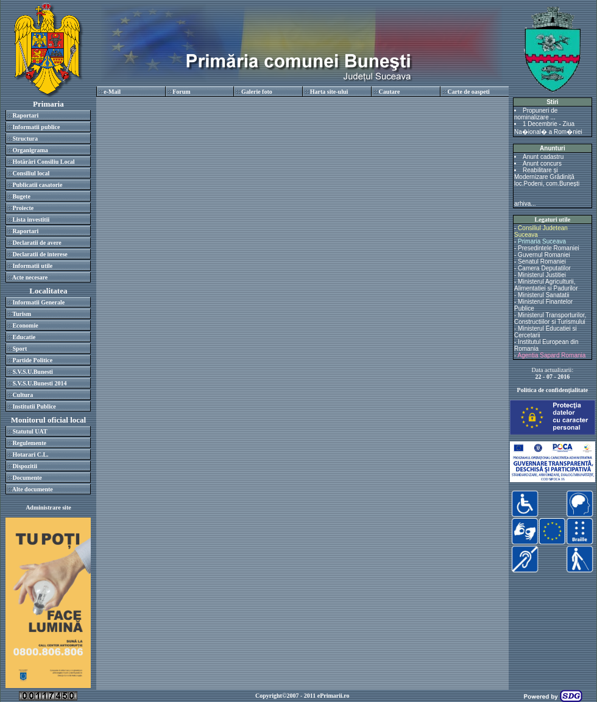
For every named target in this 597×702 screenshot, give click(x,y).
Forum (181, 91)
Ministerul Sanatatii (543, 295)
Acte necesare (30, 277)
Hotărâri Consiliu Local (43, 161)
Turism (21, 314)
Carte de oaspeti (468, 91)
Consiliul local (30, 173)
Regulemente (29, 443)
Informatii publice (36, 127)
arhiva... (525, 203)
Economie (25, 325)
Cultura (22, 394)
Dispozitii (24, 466)
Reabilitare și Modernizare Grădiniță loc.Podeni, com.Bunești (546, 177)
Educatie (23, 337)
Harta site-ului (329, 91)
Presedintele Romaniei (548, 248)
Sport (19, 348)
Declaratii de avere (36, 242)
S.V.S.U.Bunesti (32, 371)
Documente (26, 477)
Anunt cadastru (543, 156)
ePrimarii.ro (333, 695)
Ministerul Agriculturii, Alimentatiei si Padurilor (546, 285)
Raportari (25, 115)
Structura (25, 138)
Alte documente (32, 489)
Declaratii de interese (39, 254)
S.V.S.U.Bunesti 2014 (39, 383)
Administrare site (48, 507)
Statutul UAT (29, 431)
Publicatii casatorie (37, 184)
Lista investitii (30, 219)
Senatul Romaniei (542, 261)
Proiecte (23, 208)
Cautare (389, 91)
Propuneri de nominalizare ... (535, 114)
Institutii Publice (33, 406)
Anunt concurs (542, 163)
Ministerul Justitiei (542, 275)
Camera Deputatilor (544, 268)
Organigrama (30, 150)
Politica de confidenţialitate (552, 390)
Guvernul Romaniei (544, 254)
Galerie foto (256, 91)
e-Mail (112, 91)
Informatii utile (32, 265)
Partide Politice (32, 360)
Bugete (21, 196)
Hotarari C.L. (30, 454)
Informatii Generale (38, 302)
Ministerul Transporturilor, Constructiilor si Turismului (550, 318)
